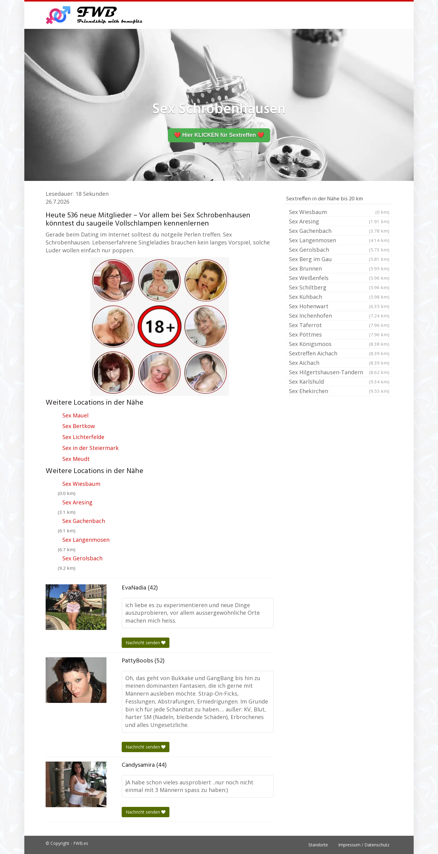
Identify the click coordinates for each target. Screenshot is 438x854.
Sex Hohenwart (339, 306)
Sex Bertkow (78, 426)
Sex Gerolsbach (82, 558)
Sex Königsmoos (339, 343)
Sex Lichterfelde (83, 437)
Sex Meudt (76, 458)
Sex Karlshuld (339, 381)
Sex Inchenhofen (339, 315)
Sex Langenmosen (85, 539)
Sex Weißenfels (339, 277)
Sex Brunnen (339, 268)
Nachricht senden (145, 642)
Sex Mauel (75, 415)
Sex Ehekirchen (339, 391)
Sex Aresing (77, 502)
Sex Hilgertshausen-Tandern (339, 372)
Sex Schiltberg (339, 287)
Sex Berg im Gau (339, 259)
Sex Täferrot (339, 325)
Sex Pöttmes (339, 334)
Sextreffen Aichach (339, 353)
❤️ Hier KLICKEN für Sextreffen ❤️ (219, 135)
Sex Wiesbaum (81, 483)
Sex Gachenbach (83, 520)
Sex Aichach (339, 362)
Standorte (318, 845)
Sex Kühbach (339, 296)
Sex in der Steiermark (90, 447)
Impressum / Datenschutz (363, 845)
